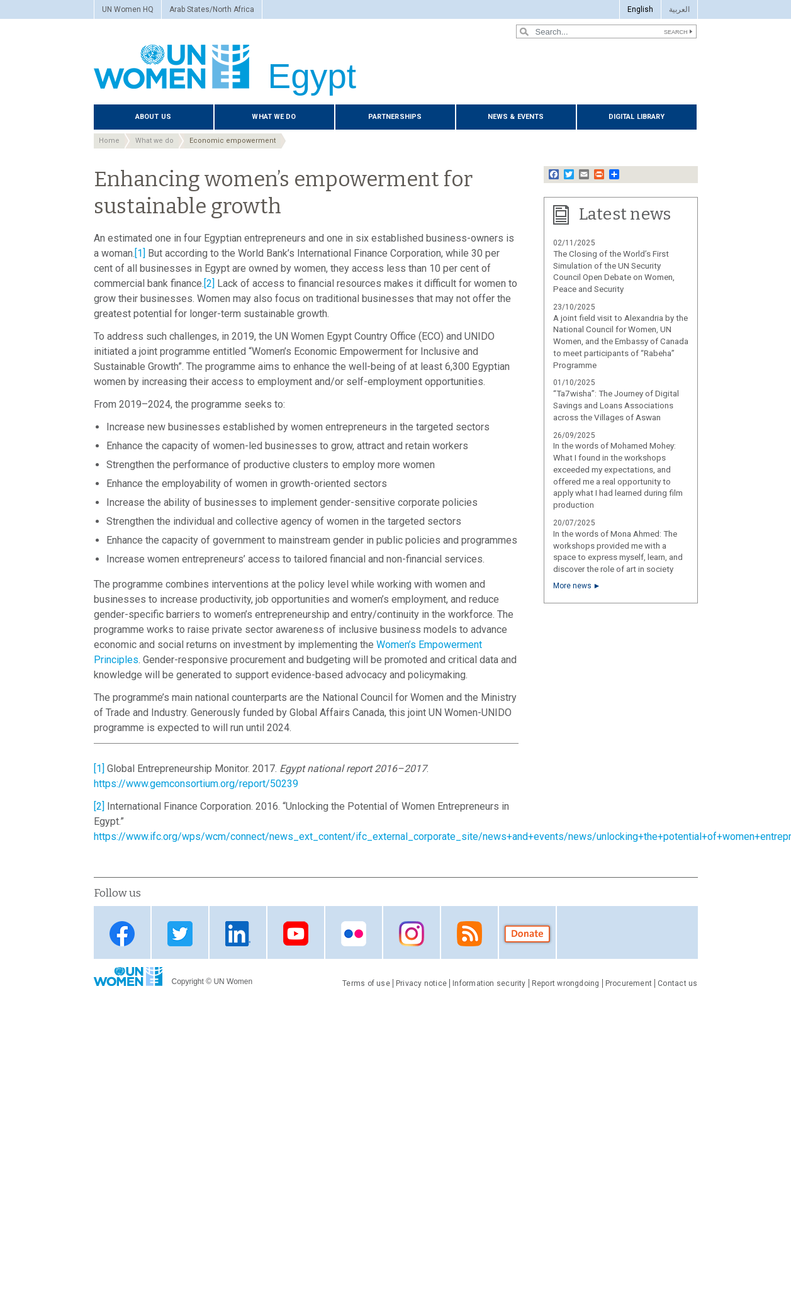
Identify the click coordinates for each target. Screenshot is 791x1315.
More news (572, 585)
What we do (274, 117)
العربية (679, 9)
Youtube (295, 933)
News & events (516, 117)
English (640, 9)
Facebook (122, 933)
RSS (469, 933)
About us (153, 117)
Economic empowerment (232, 141)
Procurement (629, 983)
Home (109, 141)
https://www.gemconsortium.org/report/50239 (196, 784)
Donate (527, 933)
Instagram (411, 933)
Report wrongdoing (566, 983)
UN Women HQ (128, 9)
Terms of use (366, 983)
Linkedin (238, 933)
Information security (489, 983)
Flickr (353, 933)
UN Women (232, 981)
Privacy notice (421, 983)
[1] (140, 253)
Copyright (188, 981)
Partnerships (395, 117)
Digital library (637, 117)
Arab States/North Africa (211, 9)
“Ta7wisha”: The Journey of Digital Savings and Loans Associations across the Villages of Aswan (616, 405)
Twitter (180, 933)
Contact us (677, 983)
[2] (209, 283)
